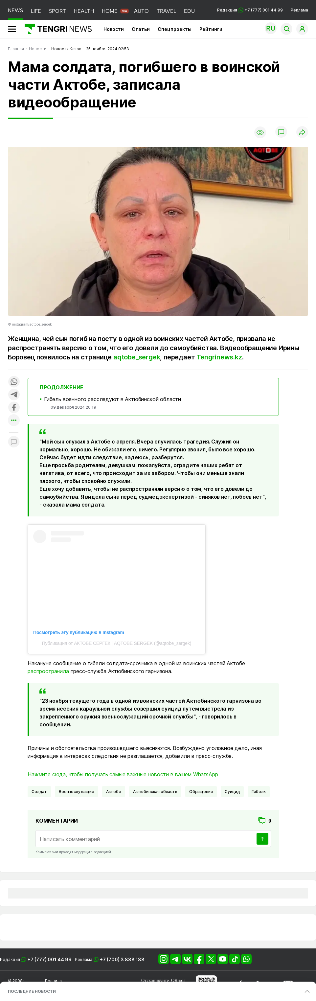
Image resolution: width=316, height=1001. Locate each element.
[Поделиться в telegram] (14, 395)
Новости (113, 29)
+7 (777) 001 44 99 (50, 959)
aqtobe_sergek (136, 357)
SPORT (57, 11)
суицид (232, 791)
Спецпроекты (175, 29)
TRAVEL (166, 11)
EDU (189, 11)
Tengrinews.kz (219, 357)
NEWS (15, 10)
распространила (48, 671)
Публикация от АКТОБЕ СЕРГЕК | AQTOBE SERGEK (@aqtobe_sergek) (117, 643)
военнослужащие (76, 791)
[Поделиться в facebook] (14, 407)
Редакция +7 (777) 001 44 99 (250, 10)
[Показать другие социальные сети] (14, 420)
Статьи (141, 29)
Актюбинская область (155, 791)
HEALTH (84, 11)
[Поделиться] (302, 132)
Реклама (299, 10)
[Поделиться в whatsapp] (14, 382)
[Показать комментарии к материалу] (14, 442)
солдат (39, 791)
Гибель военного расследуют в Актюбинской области (112, 399)
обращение (201, 791)
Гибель (258, 791)
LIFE (36, 11)
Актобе (113, 791)
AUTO (141, 11)
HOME (110, 11)
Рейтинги (210, 29)
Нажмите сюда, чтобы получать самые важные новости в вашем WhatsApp (123, 774)
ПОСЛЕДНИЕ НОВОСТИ (32, 991)
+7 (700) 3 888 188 (122, 959)
